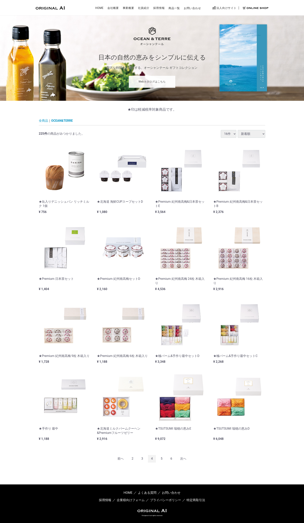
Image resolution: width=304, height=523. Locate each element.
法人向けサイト (224, 8)
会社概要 (113, 8)
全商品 (43, 120)
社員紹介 (143, 8)
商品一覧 (174, 8)
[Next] (183, 459)
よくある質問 (147, 493)
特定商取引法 (196, 500)
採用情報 (159, 8)
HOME (99, 8)
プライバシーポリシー (165, 500)
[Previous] (120, 459)
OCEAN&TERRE (62, 120)
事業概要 (128, 8)
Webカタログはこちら (152, 81)
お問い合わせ (192, 8)
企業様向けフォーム (131, 500)
